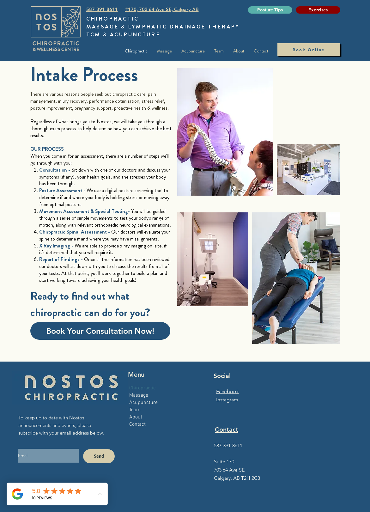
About (135, 417)
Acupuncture (143, 402)
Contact (137, 424)
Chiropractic (142, 388)
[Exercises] (318, 10)
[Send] (99, 456)
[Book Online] (308, 49)
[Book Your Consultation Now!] (100, 331)
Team (135, 410)
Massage (138, 395)
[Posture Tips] (270, 10)
